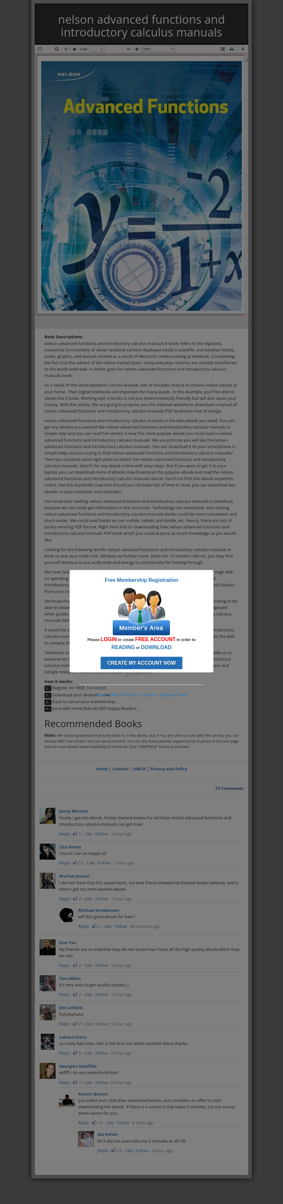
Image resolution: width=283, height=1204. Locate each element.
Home (102, 769)
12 (78, 863)
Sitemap (167, 695)
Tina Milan (70, 978)
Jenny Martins (73, 811)
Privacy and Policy (168, 769)
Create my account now (141, 663)
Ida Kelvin (107, 1134)
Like (88, 834)
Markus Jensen (74, 876)
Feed (182, 695)
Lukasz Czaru (72, 1037)
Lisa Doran (70, 847)
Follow (102, 834)
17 (97, 1123)
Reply (64, 834)
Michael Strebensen (98, 910)
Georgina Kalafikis (78, 1066)
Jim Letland (71, 1007)
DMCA (139, 769)
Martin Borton (93, 1094)
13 (116, 1150)
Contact (120, 769)
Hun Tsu (67, 942)
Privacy (132, 695)
